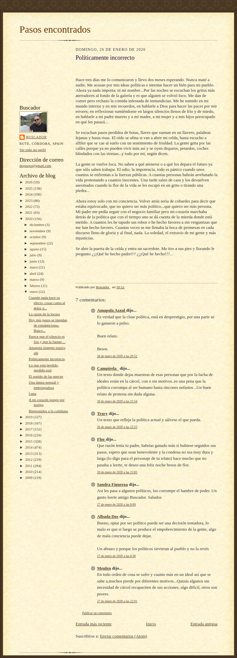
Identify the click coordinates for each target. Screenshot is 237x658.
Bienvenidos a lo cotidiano (48, 411)
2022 (29, 206)
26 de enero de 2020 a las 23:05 (117, 472)
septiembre (38, 243)
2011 (29, 466)
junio (34, 261)
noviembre (38, 231)
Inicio (151, 623)
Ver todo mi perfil (32, 150)
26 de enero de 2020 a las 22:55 (117, 427)
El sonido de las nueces (46, 376)
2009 (29, 478)
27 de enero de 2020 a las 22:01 (117, 601)
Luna (32, 393)
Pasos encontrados (54, 29)
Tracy (102, 413)
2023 (29, 201)
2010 (29, 472)
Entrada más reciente (94, 623)
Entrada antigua (204, 623)
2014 (29, 447)
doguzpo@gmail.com (35, 166)
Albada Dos (107, 516)
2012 (29, 459)
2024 (29, 194)
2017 (29, 429)
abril (33, 273)
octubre (36, 237)
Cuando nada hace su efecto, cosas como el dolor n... (47, 303)
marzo (35, 279)
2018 (29, 423)
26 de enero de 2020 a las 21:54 (117, 401)
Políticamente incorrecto (47, 359)
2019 (29, 417)
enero (34, 292)
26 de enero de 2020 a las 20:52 (117, 356)
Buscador (36, 137)
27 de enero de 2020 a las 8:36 (116, 556)
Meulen (104, 568)
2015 (29, 441)
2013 (29, 453)
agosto (35, 249)
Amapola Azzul (111, 310)
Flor (101, 439)
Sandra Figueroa (112, 484)
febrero (35, 286)
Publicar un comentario (97, 613)
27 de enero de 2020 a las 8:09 (116, 504)
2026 (29, 182)
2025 (29, 188)
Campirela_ (107, 368)
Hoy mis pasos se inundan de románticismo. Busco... (48, 325)
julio (33, 255)
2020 (29, 219)
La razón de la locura (44, 314)
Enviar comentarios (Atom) (123, 636)
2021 (29, 212)
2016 (29, 435)
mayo (34, 267)
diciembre (37, 225)
